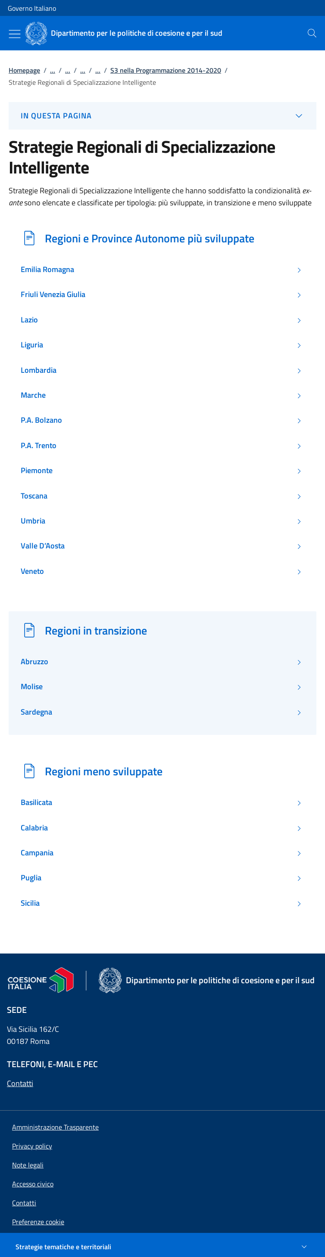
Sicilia (30, 903)
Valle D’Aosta (43, 545)
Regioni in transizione (96, 630)
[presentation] (312, 33)
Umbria (33, 520)
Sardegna (36, 712)
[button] (38, 1222)
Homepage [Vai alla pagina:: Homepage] (24, 70)
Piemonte (37, 470)
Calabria (34, 827)
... (52, 70)
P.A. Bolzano (41, 420)
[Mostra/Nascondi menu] (15, 34)
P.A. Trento (38, 445)
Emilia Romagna (47, 269)
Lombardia (38, 370)
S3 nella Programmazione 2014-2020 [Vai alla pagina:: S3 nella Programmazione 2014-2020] (165, 70)
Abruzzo (34, 661)
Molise (32, 686)
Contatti (20, 1083)
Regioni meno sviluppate (103, 771)
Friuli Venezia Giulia (53, 294)
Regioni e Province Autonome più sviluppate (149, 238)
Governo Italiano (32, 8)
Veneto (32, 571)
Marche (33, 395)
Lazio (29, 319)
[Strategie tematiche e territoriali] (162, 1246)
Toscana (34, 496)
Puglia (31, 877)
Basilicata (36, 802)
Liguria (32, 344)
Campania (37, 852)
